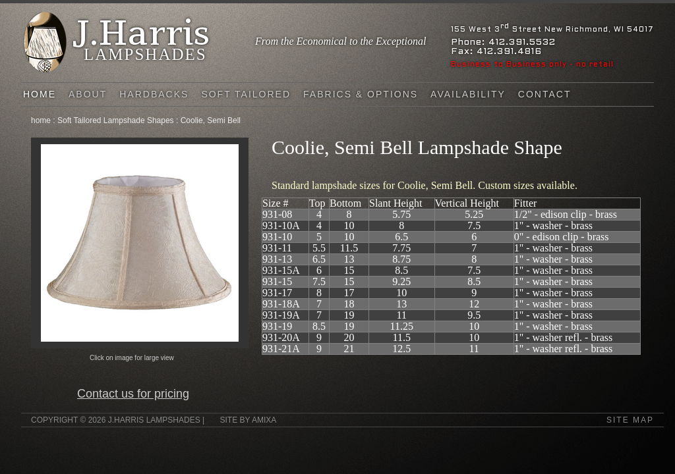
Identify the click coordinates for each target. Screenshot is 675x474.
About (88, 94)
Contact (545, 94)
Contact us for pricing (133, 393)
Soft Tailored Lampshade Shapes (115, 120)
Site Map (630, 420)
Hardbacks (154, 94)
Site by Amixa (248, 420)
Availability (468, 94)
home (41, 120)
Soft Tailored (246, 94)
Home (39, 94)
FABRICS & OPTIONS (360, 94)
